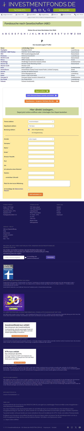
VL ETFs (32, 216)
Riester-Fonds (33, 220)
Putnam (3, 81)
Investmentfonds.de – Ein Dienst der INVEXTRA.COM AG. (25, 427)
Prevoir (3, 71)
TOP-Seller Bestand (35, 209)
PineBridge (4, 62)
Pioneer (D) (4, 63)
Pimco (3, 60)
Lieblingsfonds (34, 211)
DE (42, 4)
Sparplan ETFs (7, 212)
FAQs (4, 231)
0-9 (79, 34)
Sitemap (5, 236)
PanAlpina (4, 50)
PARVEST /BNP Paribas (8, 52)
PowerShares (5, 69)
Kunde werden (64, 10)
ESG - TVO (6, 238)
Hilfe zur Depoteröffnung (9, 229)
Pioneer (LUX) (5, 65)
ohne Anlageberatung (37, 129)
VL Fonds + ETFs (34, 214)
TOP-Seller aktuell (35, 207)
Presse (58, 211)
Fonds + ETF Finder (8, 207)
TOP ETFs (32, 218)
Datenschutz (6, 233)
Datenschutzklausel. (33, 258)
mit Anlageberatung (37, 132)
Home (29, 17)
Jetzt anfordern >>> (35, 194)
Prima (2, 73)
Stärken (59, 207)
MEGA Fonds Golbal (35, 212)
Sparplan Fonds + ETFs (9, 211)
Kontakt (59, 212)
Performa (4, 56)
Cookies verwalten (8, 235)
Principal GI (4, 77)
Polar (2, 67)
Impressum (60, 214)
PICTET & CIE (5, 58)
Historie (59, 209)
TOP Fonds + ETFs (8, 209)
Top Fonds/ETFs (19, 10)
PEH (2, 54)
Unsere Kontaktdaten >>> (11, 394)
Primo (2, 75)
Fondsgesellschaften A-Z (10, 214)
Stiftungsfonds (34, 222)
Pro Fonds (4, 79)
